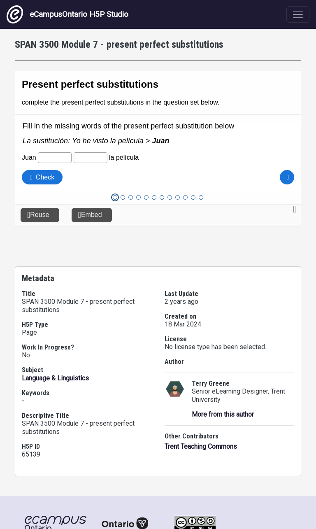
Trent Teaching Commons (201, 446)
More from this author (223, 414)
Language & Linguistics (55, 378)
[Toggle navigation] (297, 14)
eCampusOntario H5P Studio (67, 14)
